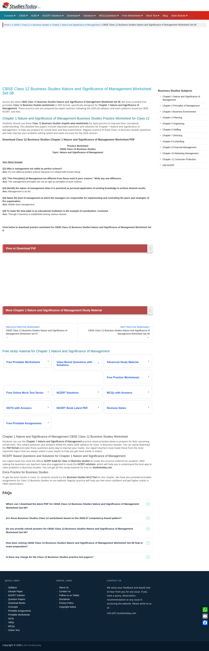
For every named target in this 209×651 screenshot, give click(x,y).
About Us (64, 587)
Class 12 (26, 25)
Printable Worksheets (19, 614)
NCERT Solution (16, 595)
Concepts (13, 607)
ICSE (34, 15)
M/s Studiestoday (32, 645)
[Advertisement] (104, 56)
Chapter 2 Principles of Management (181, 105)
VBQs (11, 622)
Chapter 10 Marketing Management (181, 153)
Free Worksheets (131, 15)
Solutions (88, 15)
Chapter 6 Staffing (172, 129)
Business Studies (41, 25)
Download (72, 15)
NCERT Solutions (52, 15)
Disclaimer (64, 599)
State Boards (178, 15)
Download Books (16, 603)
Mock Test (151, 15)
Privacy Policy (66, 603)
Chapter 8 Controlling (173, 141)
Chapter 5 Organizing (173, 123)
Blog (165, 15)
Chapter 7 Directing (172, 135)
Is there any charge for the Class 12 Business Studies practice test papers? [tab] (50, 557)
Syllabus (12, 587)
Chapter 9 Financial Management (179, 147)
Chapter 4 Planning (172, 117)
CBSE (22, 15)
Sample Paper (15, 591)
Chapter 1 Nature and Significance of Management (76, 25)
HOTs (11, 618)
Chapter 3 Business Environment (179, 111)
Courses (8, 15)
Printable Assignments (19, 610)
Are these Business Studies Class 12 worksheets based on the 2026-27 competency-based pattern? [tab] (64, 518)
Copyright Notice (67, 607)
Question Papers (16, 599)
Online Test (14, 630)
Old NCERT (169, 165)
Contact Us (65, 591)
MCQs (11, 626)
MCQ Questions (108, 15)
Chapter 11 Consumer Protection (179, 159)
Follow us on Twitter (69, 595)
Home (6, 25)
